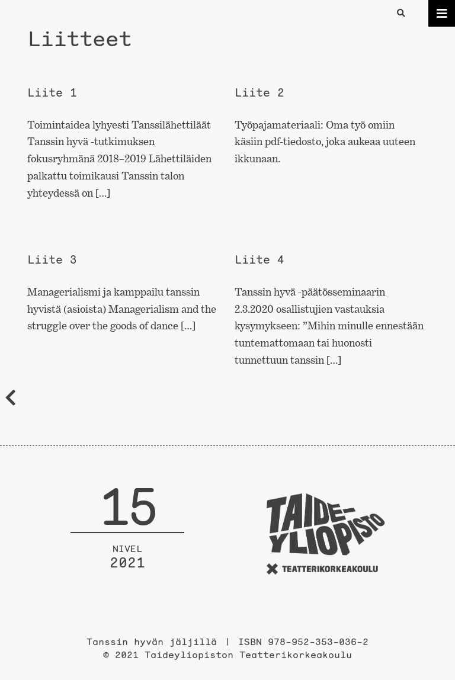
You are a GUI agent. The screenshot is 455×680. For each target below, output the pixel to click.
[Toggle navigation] (441, 13)
